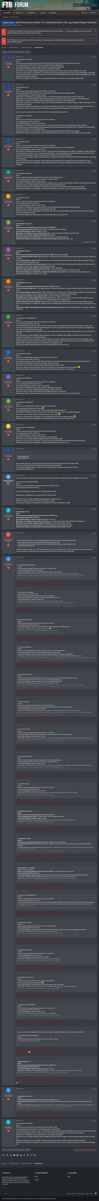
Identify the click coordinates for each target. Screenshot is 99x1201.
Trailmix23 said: (22, 672)
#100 (94, 1122)
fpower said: (21, 538)
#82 (95, 85)
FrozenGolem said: (23, 782)
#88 (95, 282)
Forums (37, 1179)
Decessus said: (22, 1094)
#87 (95, 250)
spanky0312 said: (23, 975)
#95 (95, 477)
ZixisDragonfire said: (23, 563)
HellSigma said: (22, 590)
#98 (95, 559)
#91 (95, 377)
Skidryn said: (21, 837)
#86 (95, 223)
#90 (95, 353)
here (64, 31)
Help (87, 1193)
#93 (95, 427)
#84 (95, 171)
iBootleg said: (22, 645)
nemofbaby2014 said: (24, 618)
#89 (95, 317)
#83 (95, 139)
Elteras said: (21, 893)
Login (68, 1176)
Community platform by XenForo (19, 1198)
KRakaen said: (22, 920)
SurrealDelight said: (23, 866)
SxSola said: (21, 809)
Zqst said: (21, 700)
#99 (95, 1091)
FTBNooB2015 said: (23, 948)
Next (27, 52)
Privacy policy (80, 1193)
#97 (95, 535)
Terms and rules (71, 1193)
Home (36, 1176)
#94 (95, 451)
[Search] (85, 5)
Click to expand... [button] (56, 579)
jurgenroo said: (22, 1030)
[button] (24, 13)
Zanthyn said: (22, 1003)
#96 (95, 511)
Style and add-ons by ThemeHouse (46, 1198)
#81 (95, 57)
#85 (95, 197)
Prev (5, 52)
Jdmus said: (21, 1059)
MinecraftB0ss (7, 25)
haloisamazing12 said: (24, 754)
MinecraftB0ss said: (23, 454)
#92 (95, 401)
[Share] (92, 57)
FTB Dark (5, 1193)
